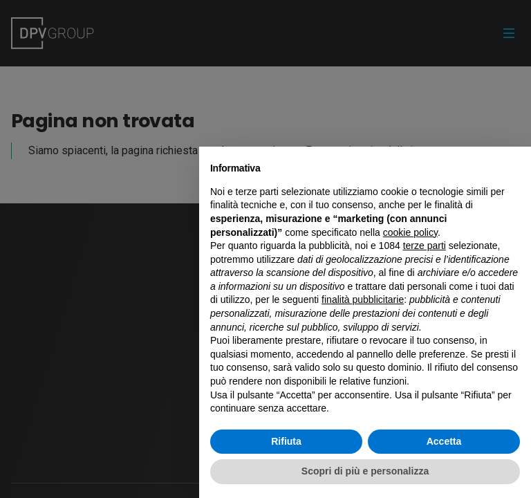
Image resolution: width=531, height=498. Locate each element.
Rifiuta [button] (286, 441)
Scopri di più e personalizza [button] (365, 471)
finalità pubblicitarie (363, 299)
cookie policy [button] (410, 232)
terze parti (424, 245)
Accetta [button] (444, 441)
